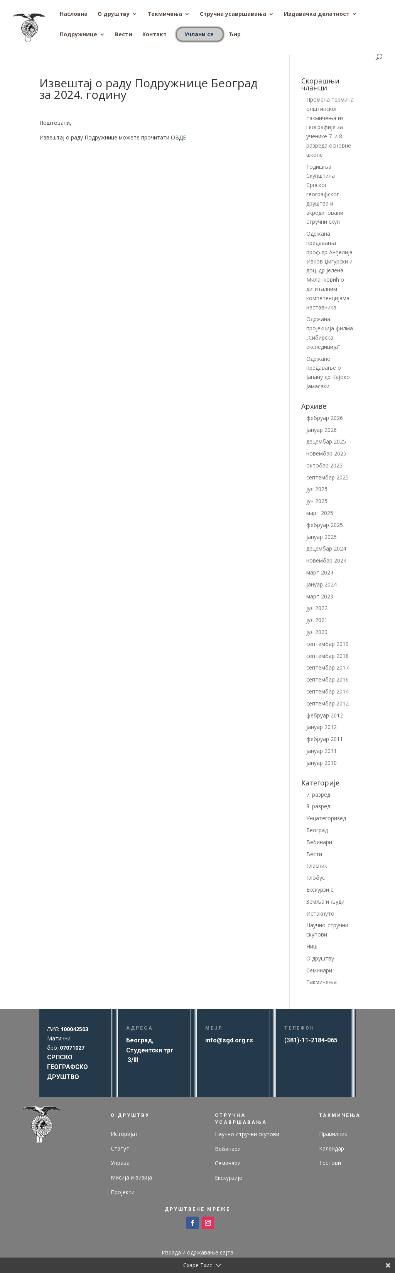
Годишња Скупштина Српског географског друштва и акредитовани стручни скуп (324, 194)
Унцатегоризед (326, 818)
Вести (123, 35)
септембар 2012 (327, 703)
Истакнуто (320, 913)
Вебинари (319, 842)
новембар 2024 (326, 560)
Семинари (319, 970)
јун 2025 (316, 501)
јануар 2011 (321, 751)
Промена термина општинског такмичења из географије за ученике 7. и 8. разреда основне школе (330, 127)
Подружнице (78, 35)
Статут (120, 1148)
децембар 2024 (326, 548)
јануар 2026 (321, 429)
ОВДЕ (178, 137)
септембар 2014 (327, 691)
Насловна (74, 14)
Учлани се (199, 34)
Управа (120, 1162)
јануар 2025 (321, 536)
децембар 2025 (326, 441)
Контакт (154, 35)
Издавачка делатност (316, 14)
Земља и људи (325, 901)
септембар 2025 (327, 477)
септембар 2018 (327, 655)
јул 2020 (316, 632)
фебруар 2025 (324, 525)
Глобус (315, 877)
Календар (331, 1148)
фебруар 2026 (324, 418)
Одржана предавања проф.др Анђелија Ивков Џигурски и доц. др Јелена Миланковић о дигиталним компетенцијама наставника (329, 270)
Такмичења (164, 14)
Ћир (235, 35)
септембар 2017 (327, 667)
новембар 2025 (326, 453)
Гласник (316, 865)
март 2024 (319, 572)
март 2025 (319, 513)
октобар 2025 (324, 465)
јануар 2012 (321, 727)
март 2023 (319, 596)
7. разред (318, 794)
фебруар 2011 (324, 739)
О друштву (114, 14)
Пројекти (123, 1192)
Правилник (333, 1133)
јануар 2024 (321, 584)
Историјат (124, 1133)
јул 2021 (316, 620)
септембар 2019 (327, 644)
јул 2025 (316, 489)
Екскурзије (320, 889)
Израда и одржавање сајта (197, 1252)
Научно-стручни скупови (247, 1134)
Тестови (330, 1162)
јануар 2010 (321, 763)
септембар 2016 (327, 679)
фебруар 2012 (324, 715)
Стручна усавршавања (233, 14)
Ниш (311, 946)
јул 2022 (316, 608)
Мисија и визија (131, 1177)
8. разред (318, 806)
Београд (317, 830)
